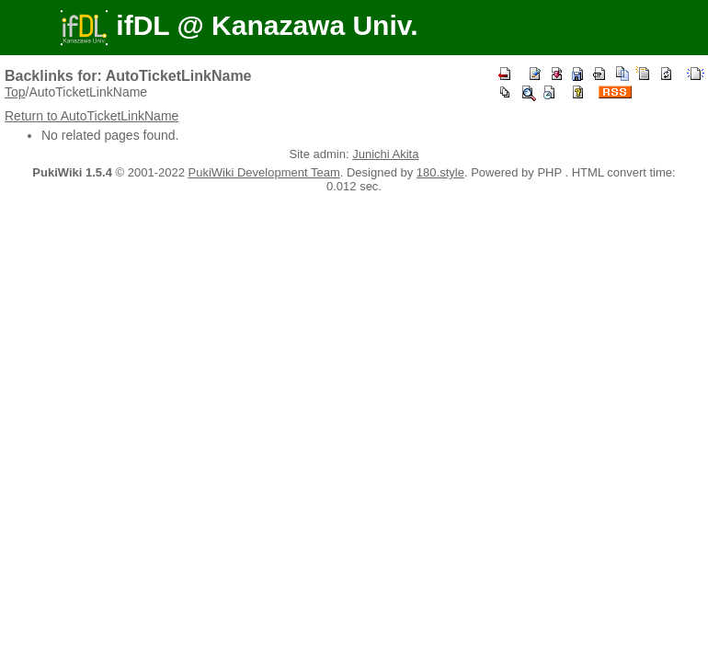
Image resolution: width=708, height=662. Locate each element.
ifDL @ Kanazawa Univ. (239, 25)
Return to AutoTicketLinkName (91, 115)
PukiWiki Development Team (264, 172)
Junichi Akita (385, 154)
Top (15, 92)
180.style (440, 172)
